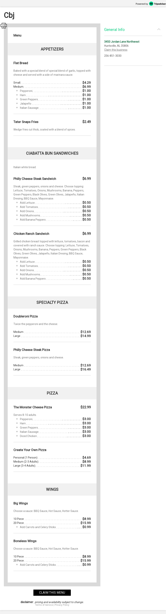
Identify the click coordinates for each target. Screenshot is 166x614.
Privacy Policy (62, 605)
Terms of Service (44, 605)
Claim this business (115, 49)
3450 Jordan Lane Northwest (121, 41)
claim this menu (52, 592)
